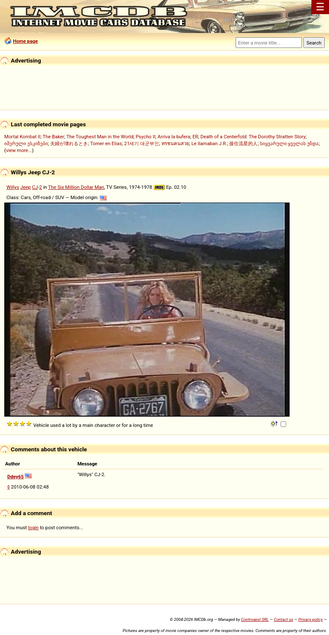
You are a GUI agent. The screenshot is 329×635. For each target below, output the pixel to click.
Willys (12, 187)
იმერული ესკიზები (26, 143)
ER (195, 137)
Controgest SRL (255, 619)
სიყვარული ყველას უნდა (289, 143)
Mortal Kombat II (22, 137)
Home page (25, 41)
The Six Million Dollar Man (76, 187)
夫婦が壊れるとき (69, 143)
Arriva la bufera (174, 137)
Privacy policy (310, 619)
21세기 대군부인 (141, 143)
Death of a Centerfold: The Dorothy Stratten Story (252, 137)
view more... (19, 150)
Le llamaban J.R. (209, 143)
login (33, 528)
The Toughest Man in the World (100, 137)
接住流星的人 (243, 143)
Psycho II (146, 137)
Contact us (283, 619)
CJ (35, 187)
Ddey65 (15, 477)
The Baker (53, 137)
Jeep (25, 187)
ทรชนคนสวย (175, 143)
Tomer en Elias (106, 143)
